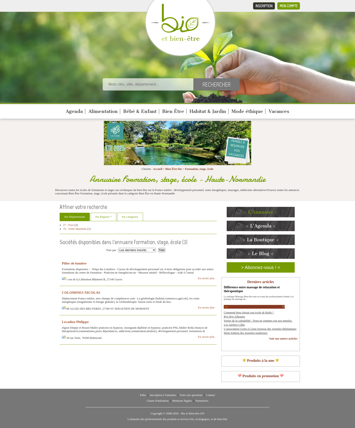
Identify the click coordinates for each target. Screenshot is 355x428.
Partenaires (201, 400)
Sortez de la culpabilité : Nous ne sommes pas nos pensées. (258, 320)
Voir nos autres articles (283, 338)
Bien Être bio (173, 169)
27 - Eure (68, 225)
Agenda (74, 111)
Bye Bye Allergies (234, 316)
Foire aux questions (191, 395)
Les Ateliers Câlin (234, 324)
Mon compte (288, 6)
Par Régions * (103, 216)
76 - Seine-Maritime (75, 228)
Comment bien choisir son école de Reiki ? (249, 312)
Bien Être (173, 111)
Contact (210, 395)
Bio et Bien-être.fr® (192, 413)
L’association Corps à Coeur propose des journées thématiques (260, 328)
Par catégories (130, 216)
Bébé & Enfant (140, 111)
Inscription (263, 6)
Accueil (157, 169)
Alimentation (103, 111)
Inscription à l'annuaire (163, 395)
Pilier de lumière (74, 263)
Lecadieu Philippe (75, 322)
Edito (143, 395)
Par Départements (74, 216)
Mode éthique (247, 111)
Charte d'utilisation (158, 400)
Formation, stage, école (199, 169)
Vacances (279, 111)
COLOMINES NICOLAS (81, 292)
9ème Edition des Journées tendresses (245, 333)
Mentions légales (182, 400)
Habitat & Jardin (208, 111)
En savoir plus (206, 278)
